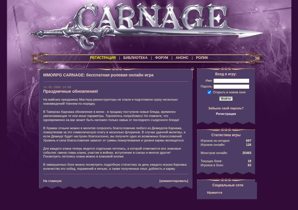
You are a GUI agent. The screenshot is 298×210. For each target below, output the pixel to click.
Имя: (208, 80)
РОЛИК (202, 58)
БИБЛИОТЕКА (135, 58)
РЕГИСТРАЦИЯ (103, 58)
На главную (52, 181)
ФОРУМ (161, 58)
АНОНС (182, 58)
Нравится (214, 192)
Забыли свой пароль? (226, 108)
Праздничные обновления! (70, 91)
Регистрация (226, 114)
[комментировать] (173, 181)
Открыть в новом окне (229, 92)
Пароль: (207, 86)
